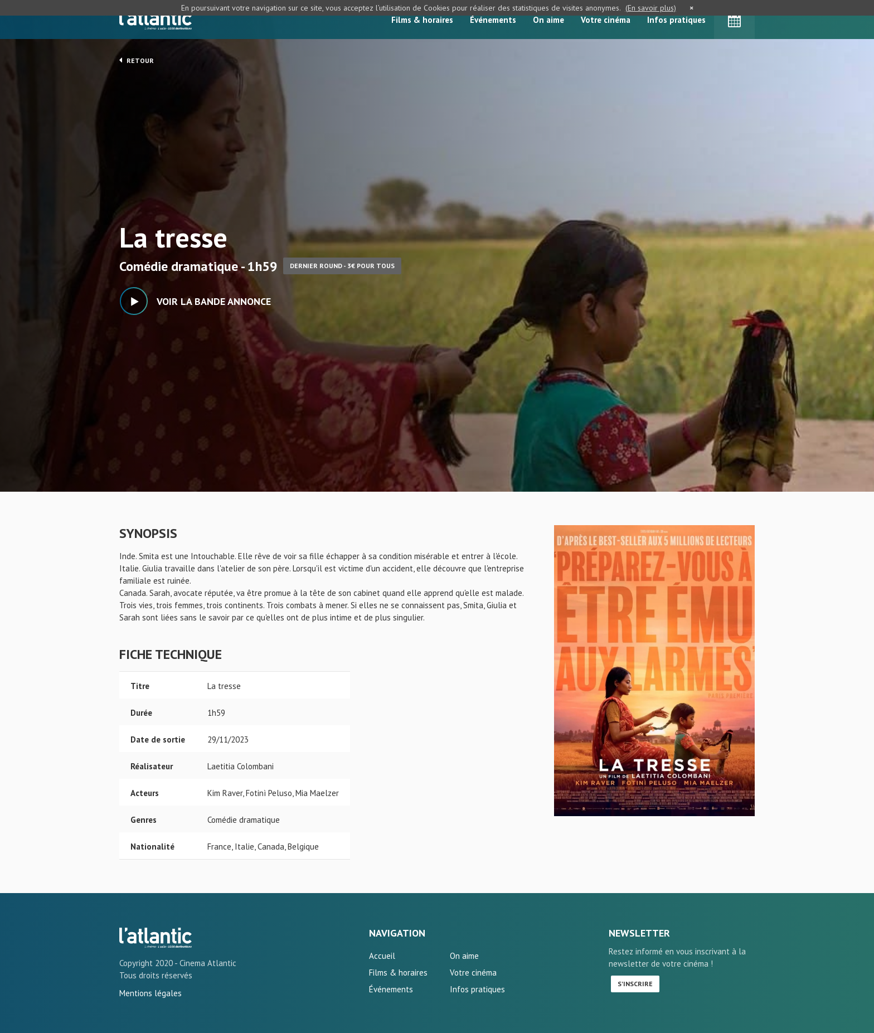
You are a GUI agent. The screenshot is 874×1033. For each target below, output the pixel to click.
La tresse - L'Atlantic (155, 938)
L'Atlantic (155, 19)
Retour (136, 60)
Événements (493, 19)
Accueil (382, 955)
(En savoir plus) (650, 8)
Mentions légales (150, 993)
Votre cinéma (605, 19)
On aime (548, 19)
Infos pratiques (676, 19)
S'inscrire (635, 983)
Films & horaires (422, 19)
